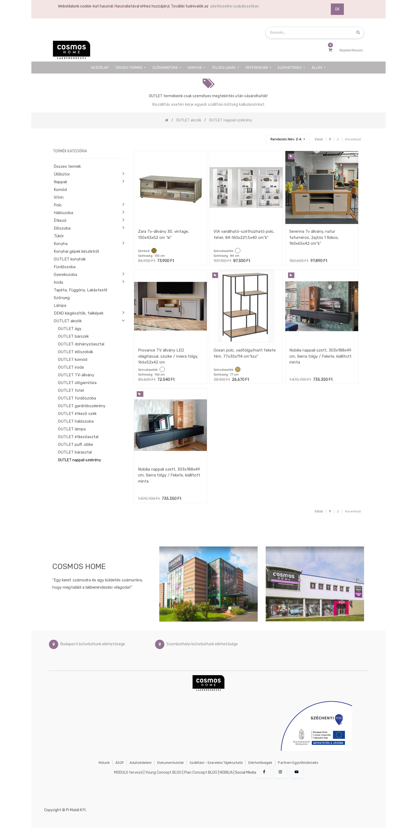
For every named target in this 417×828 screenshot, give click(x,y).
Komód (60, 189)
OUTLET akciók (68, 321)
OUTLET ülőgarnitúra (77, 382)
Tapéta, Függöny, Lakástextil (80, 290)
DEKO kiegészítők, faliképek (78, 313)
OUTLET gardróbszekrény (81, 405)
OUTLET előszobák (75, 351)
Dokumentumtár (170, 763)
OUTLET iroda (71, 367)
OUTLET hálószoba (76, 421)
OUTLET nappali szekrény (79, 460)
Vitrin (59, 197)
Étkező (60, 220)
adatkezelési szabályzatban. (235, 6)
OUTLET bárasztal (75, 452)
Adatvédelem (141, 763)
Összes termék (67, 166)
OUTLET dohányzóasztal (81, 344)
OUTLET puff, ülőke (75, 444)
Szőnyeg (62, 297)
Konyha (61, 243)
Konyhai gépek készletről (76, 251)
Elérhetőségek (260, 763)
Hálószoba (63, 212)
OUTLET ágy (69, 328)
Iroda (58, 282)
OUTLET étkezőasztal (78, 436)
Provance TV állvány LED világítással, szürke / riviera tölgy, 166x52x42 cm (168, 356)
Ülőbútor (62, 174)
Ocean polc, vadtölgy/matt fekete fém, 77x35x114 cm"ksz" (245, 353)
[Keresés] (259, 137)
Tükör (59, 236)
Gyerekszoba (65, 274)
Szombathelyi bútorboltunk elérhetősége (202, 644)
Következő (353, 139)
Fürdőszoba (65, 266)
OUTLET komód (72, 359)
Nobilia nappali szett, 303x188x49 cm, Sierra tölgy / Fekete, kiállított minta (320, 356)
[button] (287, 139)
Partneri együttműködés (298, 763)
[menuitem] (100, 68)
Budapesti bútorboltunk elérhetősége (92, 644)
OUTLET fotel (71, 390)
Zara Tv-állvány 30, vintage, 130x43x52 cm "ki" (163, 234)
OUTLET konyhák (70, 259)
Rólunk (104, 763)
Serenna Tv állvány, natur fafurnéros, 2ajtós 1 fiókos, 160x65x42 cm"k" (314, 237)
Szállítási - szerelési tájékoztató (216, 763)
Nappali (60, 182)
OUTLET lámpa (72, 429)
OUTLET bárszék (73, 336)
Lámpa (60, 305)
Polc (58, 205)
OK (337, 9)
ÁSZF (119, 763)
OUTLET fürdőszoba (77, 398)
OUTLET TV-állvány (76, 375)
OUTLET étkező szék (77, 413)
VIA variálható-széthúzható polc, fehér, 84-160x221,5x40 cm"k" (244, 234)
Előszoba (62, 228)
